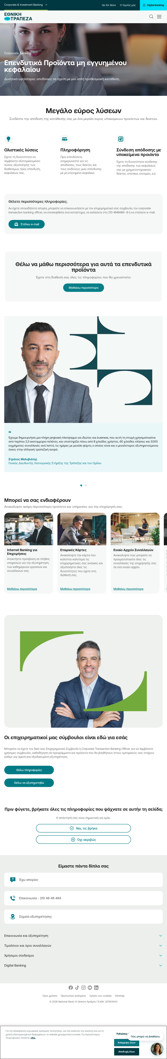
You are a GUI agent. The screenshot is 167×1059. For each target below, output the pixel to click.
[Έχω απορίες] (83, 880)
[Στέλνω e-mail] (27, 224)
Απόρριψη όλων (126, 1042)
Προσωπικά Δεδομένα (74, 995)
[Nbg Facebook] (71, 988)
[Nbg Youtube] (90, 988)
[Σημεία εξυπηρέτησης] (83, 917)
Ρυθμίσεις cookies (126, 1033)
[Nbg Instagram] (83, 988)
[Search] (151, 16)
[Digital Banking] (153, 5)
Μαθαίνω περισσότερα (83, 283)
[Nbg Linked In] (96, 988)
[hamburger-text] (159, 16)
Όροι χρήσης (50, 995)
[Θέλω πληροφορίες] (29, 770)
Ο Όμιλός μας (128, 5)
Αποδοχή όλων (126, 1051)
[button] (81, 485)
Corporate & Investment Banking (26, 4)
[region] (83, 1042)
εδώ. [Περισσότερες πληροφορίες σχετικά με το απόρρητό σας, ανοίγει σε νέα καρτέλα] (33, 1038)
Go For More (109, 5)
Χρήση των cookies (101, 995)
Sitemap (119, 995)
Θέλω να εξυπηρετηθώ (29, 782)
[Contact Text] (83, 898)
